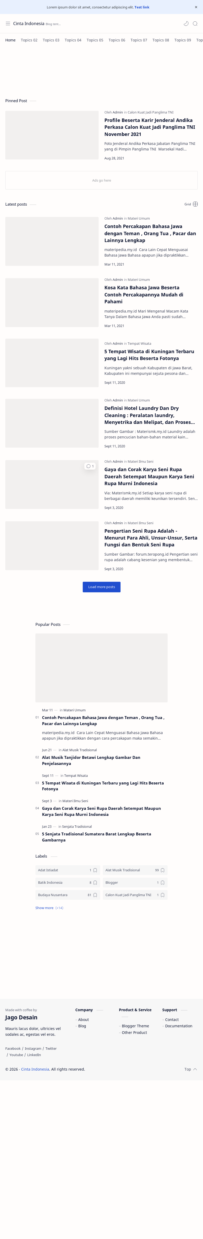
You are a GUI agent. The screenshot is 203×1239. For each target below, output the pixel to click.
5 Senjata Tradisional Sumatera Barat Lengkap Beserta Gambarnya (96, 837)
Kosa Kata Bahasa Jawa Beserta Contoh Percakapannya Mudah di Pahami (143, 294)
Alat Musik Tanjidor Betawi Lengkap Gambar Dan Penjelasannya (91, 760)
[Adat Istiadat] (67, 870)
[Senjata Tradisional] (77, 826)
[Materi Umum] (139, 218)
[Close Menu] (196, 7)
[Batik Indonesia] (67, 882)
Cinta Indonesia (35, 1069)
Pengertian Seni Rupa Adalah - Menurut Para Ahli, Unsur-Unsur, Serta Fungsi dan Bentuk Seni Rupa (150, 538)
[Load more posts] (102, 587)
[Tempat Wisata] (139, 343)
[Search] (195, 23)
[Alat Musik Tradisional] (79, 750)
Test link (142, 7)
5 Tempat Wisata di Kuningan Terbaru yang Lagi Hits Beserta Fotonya (149, 354)
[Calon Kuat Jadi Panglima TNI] (150, 112)
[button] (186, 23)
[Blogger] (135, 882)
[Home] (10, 40)
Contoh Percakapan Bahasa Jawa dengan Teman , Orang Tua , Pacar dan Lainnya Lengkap (150, 233)
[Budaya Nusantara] (67, 895)
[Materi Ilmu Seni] (140, 461)
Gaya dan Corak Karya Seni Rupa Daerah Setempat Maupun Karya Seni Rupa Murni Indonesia (149, 476)
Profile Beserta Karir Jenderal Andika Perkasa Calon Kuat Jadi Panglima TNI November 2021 (149, 127)
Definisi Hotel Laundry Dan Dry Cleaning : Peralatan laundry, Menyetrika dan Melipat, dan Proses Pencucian (147, 415)
